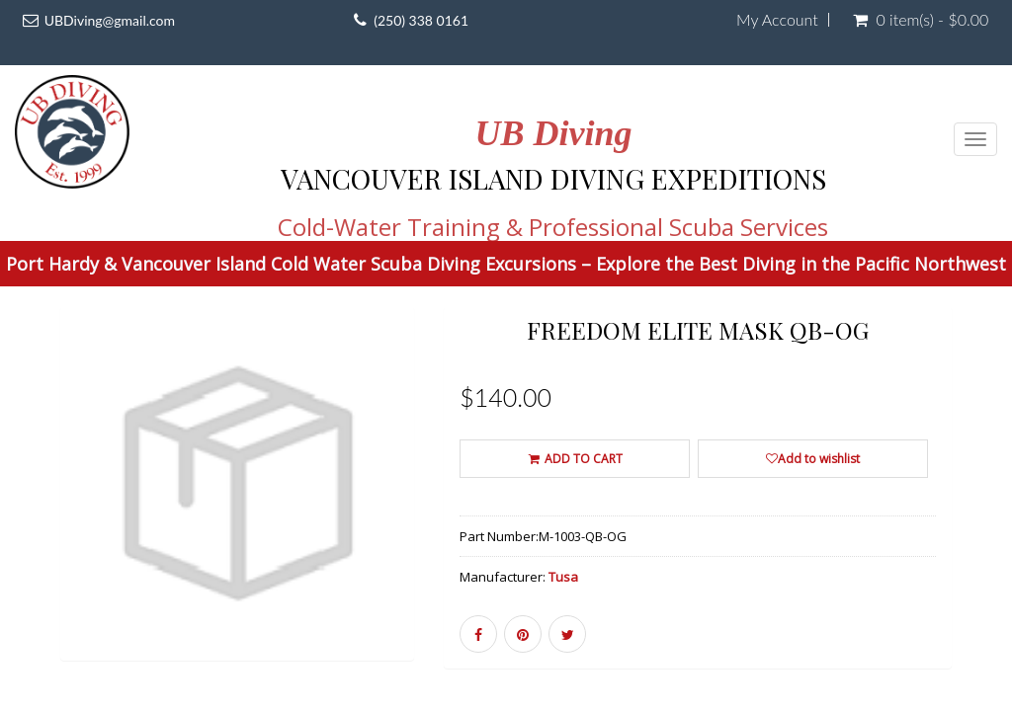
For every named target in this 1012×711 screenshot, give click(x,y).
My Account (777, 20)
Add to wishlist (813, 458)
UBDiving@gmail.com (109, 20)
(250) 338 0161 (421, 20)
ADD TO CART (575, 458)
